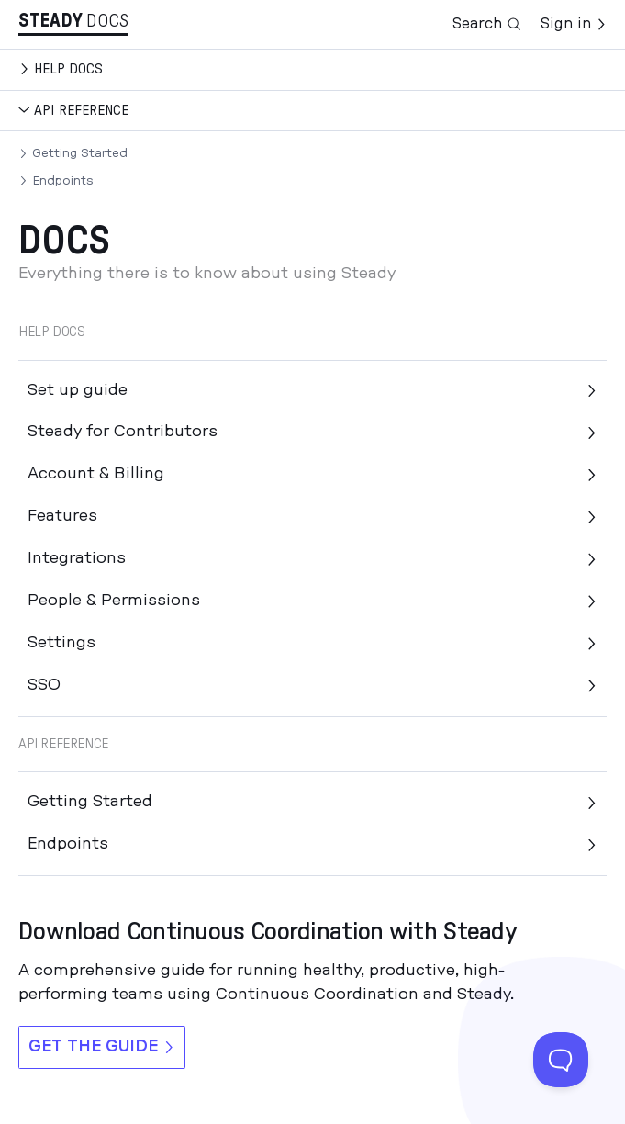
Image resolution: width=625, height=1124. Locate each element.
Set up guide (312, 390)
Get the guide (101, 1047)
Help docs (68, 69)
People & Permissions (312, 600)
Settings (312, 643)
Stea (50, 21)
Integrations (312, 558)
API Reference (81, 110)
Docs (107, 21)
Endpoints (63, 180)
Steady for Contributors (312, 431)
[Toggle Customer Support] (560, 1059)
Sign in (574, 24)
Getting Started (80, 153)
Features (312, 516)
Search (486, 24)
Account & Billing (312, 474)
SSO (312, 685)
